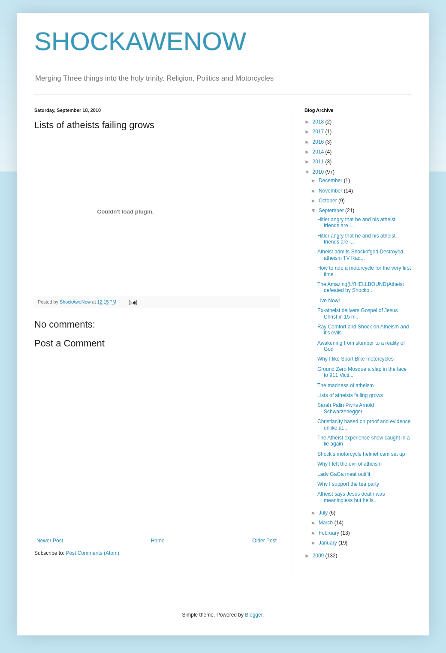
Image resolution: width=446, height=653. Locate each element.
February (330, 533)
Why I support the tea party (348, 484)
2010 (319, 172)
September (332, 211)
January (328, 543)
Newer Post (49, 541)
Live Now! (328, 301)
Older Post (264, 541)
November (331, 191)
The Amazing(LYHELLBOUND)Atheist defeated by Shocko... (360, 287)
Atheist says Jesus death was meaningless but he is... (351, 497)
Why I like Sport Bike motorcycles (355, 359)
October (328, 201)
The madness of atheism (345, 385)
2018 (319, 122)
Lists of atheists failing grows (350, 395)
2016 (319, 142)
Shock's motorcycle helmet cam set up (361, 454)
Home (158, 541)
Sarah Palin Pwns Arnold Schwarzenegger (345, 408)
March (326, 523)
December (331, 181)
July (324, 513)
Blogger (253, 615)
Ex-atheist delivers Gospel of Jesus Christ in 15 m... (357, 313)
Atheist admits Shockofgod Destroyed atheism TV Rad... (360, 255)
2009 (319, 556)
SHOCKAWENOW (140, 41)
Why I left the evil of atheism (349, 464)
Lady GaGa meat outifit (343, 474)
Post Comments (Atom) (92, 553)
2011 (319, 162)
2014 (319, 152)
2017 (319, 132)
